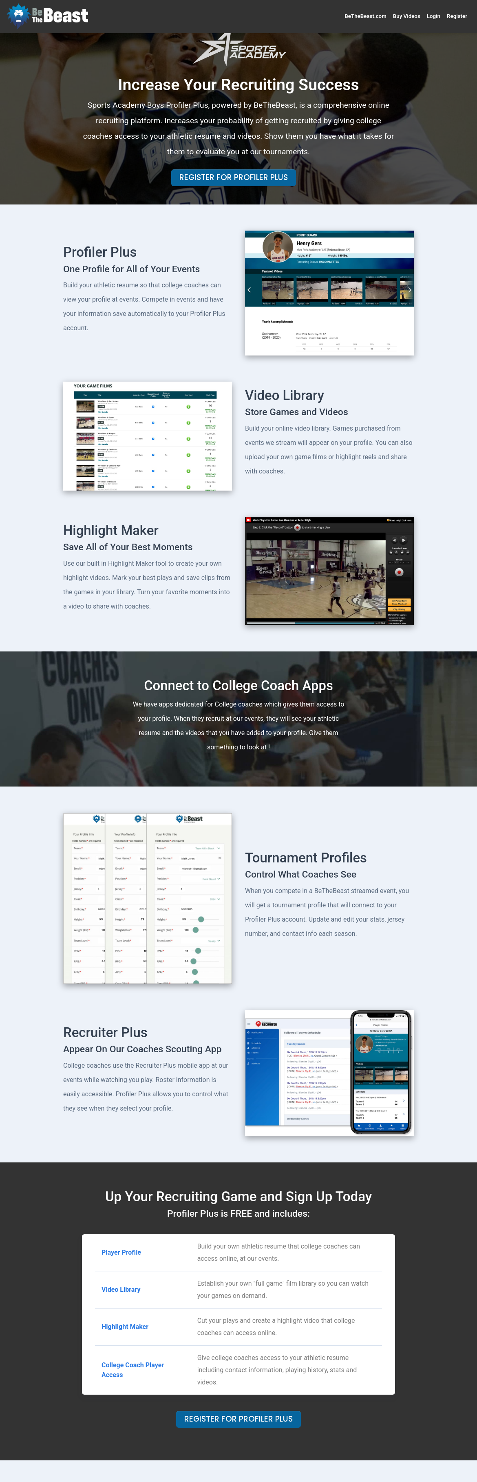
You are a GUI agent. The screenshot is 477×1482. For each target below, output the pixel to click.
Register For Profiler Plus (233, 177)
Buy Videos (406, 16)
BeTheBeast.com (365, 16)
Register (457, 16)
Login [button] (433, 16)
